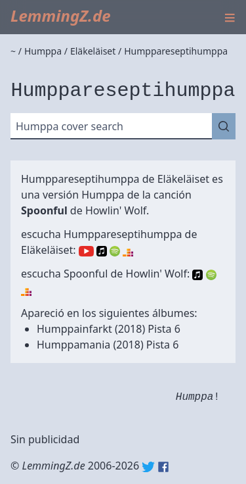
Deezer (128, 251)
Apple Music (101, 251)
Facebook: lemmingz (163, 467)
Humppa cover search (69, 126)
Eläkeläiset (183, 179)
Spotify (115, 251)
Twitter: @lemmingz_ (148, 467)
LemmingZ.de (60, 15)
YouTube (86, 251)
